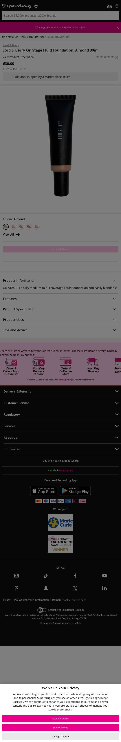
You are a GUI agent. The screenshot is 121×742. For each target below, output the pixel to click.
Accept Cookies (60, 718)
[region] (60, 713)
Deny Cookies (60, 727)
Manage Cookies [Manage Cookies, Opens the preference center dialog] (60, 736)
